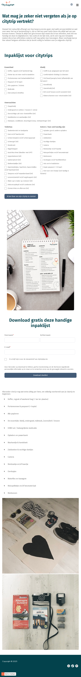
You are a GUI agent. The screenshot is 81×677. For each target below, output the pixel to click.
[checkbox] (21, 82)
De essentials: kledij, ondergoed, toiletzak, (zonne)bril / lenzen (34, 421)
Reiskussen (12, 493)
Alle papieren (13, 414)
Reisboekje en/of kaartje (18, 464)
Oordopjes (12, 471)
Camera (11, 457)
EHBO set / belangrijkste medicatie (22, 428)
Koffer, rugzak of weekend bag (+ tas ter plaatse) (28, 399)
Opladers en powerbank (18, 435)
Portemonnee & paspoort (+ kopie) (22, 406)
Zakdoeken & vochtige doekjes (20, 450)
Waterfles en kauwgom (17, 479)
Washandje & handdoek (18, 442)
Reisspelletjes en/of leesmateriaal (22, 486)
